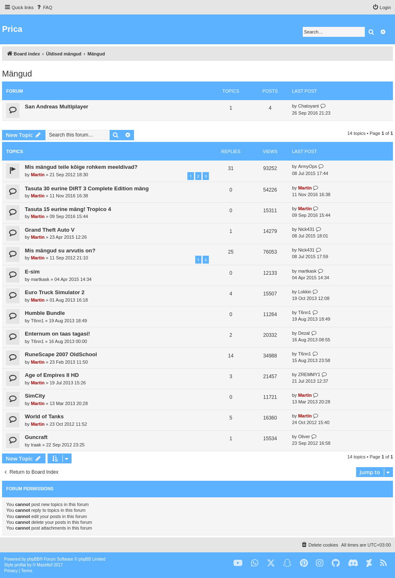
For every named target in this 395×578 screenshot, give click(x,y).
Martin (38, 174)
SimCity (35, 396)
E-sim (32, 272)
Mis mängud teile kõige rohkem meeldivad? (81, 167)
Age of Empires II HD (52, 375)
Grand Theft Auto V (49, 230)
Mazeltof (45, 565)
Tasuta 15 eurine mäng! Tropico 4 (68, 209)
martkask (40, 279)
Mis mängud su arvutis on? (60, 250)
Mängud (17, 73)
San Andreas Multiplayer (56, 106)
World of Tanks (44, 416)
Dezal (304, 333)
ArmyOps (307, 166)
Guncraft (36, 437)
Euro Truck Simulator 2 (54, 292)
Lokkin (304, 291)
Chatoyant (308, 105)
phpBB (33, 559)
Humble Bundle (45, 313)
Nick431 (306, 229)
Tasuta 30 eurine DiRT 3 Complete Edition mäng (86, 188)
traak (36, 444)
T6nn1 (37, 320)
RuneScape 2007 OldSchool (61, 354)
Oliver (304, 436)
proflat (20, 565)
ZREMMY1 (309, 374)
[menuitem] (44, 7)
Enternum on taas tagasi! (57, 334)
